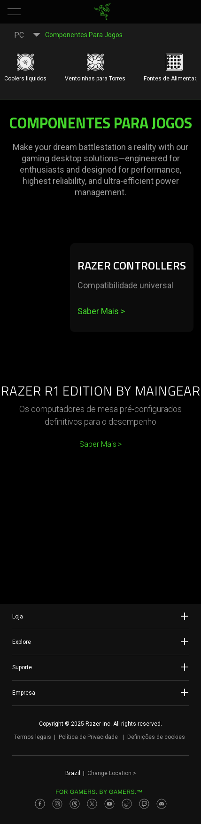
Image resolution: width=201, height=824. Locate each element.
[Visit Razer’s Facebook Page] (40, 803)
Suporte (100, 667)
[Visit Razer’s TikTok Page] (127, 803)
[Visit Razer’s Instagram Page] (57, 803)
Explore (100, 641)
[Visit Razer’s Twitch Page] (144, 803)
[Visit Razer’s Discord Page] (162, 803)
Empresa (100, 692)
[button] (14, 12)
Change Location (111, 773)
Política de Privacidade (88, 737)
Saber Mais (101, 311)
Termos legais (32, 737)
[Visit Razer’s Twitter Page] (92, 803)
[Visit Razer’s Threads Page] (75, 803)
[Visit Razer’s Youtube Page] (109, 803)
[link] (102, 12)
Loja (100, 616)
